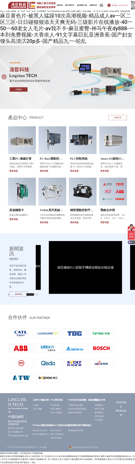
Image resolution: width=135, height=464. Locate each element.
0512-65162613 (17, 428)
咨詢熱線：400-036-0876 (120, 5)
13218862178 (17, 432)
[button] (131, 76)
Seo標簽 (43, 447)
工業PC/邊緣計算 (20, 158)
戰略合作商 (107, 210)
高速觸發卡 (16, 210)
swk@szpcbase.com (19, 435)
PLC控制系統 (79, 158)
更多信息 (13, 171)
